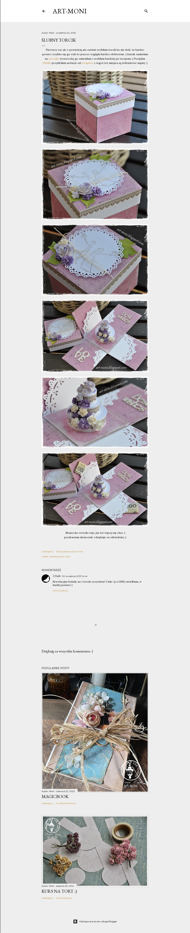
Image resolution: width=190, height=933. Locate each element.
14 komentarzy (64, 898)
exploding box (56, 556)
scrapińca (87, 63)
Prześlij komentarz (66, 803)
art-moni (70, 11)
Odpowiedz (60, 590)
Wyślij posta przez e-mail (69, 551)
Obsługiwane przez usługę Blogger (95, 921)
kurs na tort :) (59, 891)
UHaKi (47, 63)
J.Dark (57, 576)
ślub (67, 556)
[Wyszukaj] (146, 10)
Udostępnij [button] (47, 551)
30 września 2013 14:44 (74, 576)
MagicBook (55, 796)
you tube (53, 58)
